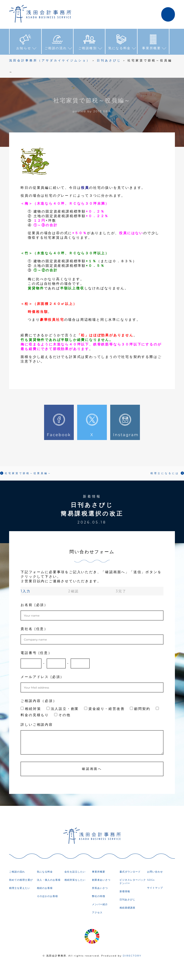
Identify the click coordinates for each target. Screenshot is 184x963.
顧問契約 (140, 709)
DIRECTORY (132, 955)
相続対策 (31, 709)
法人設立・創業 (62, 709)
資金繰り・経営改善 (104, 709)
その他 (62, 715)
